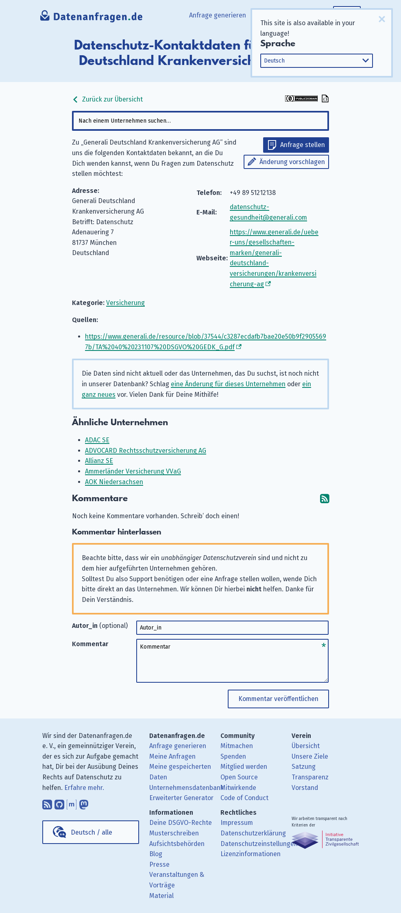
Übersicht (306, 746)
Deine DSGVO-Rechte (180, 822)
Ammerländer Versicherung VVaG (133, 471)
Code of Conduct (244, 798)
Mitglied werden (243, 766)
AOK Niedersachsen (114, 482)
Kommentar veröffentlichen (278, 699)
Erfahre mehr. (84, 788)
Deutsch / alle (91, 832)
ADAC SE (97, 440)
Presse (159, 864)
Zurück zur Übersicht (107, 99)
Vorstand (305, 788)
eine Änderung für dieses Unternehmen (228, 384)
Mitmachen (236, 746)
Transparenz (310, 777)
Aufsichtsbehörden (177, 844)
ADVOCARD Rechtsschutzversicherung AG (145, 450)
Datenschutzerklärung (253, 833)
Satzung (304, 766)
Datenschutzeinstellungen (259, 844)
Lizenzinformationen (250, 854)
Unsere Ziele (310, 756)
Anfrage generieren (217, 15)
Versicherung (125, 303)
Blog (155, 854)
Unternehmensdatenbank (186, 788)
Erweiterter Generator (181, 798)
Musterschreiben (174, 833)
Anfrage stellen (302, 145)
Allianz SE (99, 461)
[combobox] (200, 121)
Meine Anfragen (172, 756)
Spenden (233, 756)
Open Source (239, 777)
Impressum (236, 822)
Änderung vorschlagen (292, 162)
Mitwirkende (238, 788)
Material (161, 896)
